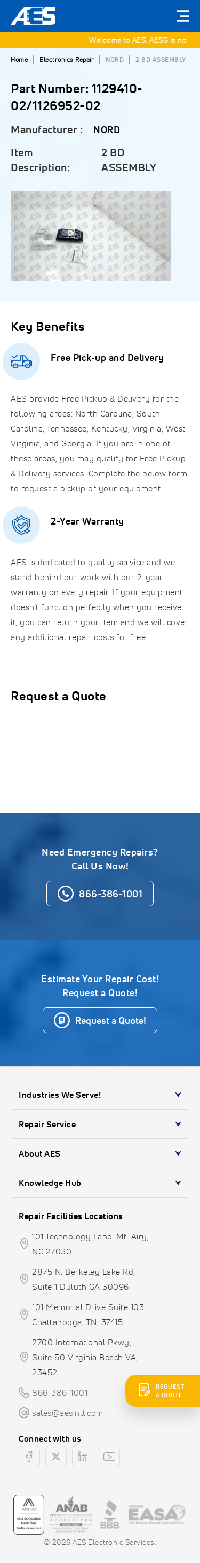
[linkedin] (82, 1456)
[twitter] (56, 1456)
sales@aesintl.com (67, 1413)
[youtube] (109, 1456)
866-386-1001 (59, 1392)
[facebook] (29, 1456)
